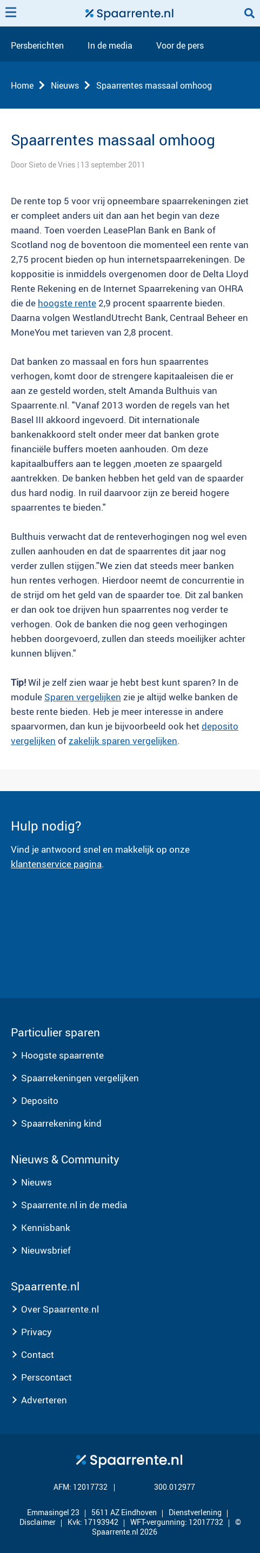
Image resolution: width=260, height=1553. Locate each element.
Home (22, 85)
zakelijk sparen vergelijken (123, 740)
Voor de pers (180, 46)
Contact (37, 1354)
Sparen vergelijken (82, 697)
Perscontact (46, 1377)
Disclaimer (37, 1522)
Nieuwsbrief (46, 1250)
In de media (110, 46)
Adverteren (44, 1400)
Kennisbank (45, 1227)
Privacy (36, 1332)
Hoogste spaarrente (62, 1055)
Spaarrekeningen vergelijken (80, 1078)
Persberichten (37, 46)
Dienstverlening (195, 1512)
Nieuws (65, 85)
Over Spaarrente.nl (60, 1309)
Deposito (39, 1100)
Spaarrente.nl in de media (74, 1205)
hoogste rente (67, 303)
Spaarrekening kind (61, 1123)
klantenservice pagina (56, 864)
